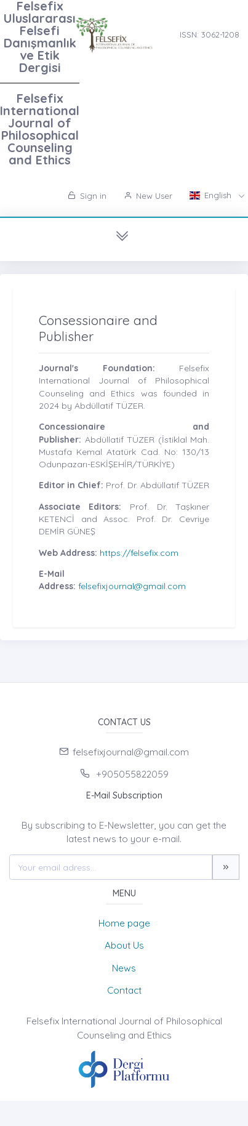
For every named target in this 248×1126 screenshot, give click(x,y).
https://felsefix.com (139, 552)
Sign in (87, 196)
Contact (124, 990)
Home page (124, 923)
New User (148, 196)
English (212, 195)
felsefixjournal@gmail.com (132, 586)
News (124, 968)
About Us (124, 945)
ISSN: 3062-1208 (209, 34)
